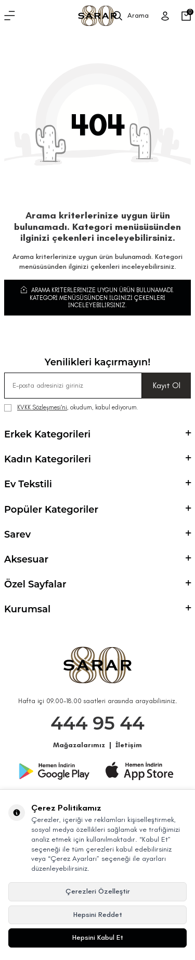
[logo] (97, 16)
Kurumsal (97, 609)
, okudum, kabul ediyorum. (71, 408)
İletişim (128, 745)
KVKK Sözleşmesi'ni (42, 407)
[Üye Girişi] (165, 16)
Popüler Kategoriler (97, 509)
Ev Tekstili (97, 484)
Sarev (97, 534)
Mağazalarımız (79, 745)
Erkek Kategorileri (97, 434)
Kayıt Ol (166, 385)
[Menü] (9, 16)
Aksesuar (97, 559)
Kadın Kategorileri (97, 459)
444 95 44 (97, 723)
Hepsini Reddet (97, 914)
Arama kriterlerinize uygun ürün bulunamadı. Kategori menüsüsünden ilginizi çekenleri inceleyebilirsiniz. (97, 297)
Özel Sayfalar (97, 584)
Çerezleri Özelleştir (98, 891)
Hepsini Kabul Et (97, 937)
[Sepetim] (186, 16)
